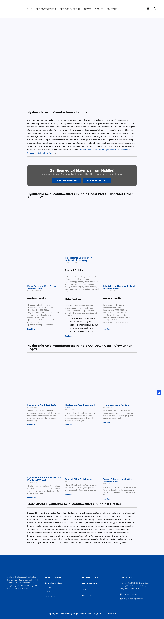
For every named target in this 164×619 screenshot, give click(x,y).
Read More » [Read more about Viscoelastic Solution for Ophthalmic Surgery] (69, 336)
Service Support (70, 9)
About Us (86, 595)
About (99, 9)
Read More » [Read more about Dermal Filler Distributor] (69, 494)
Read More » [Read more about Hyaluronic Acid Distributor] (31, 425)
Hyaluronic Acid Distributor (42, 405)
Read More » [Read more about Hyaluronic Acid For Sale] (107, 423)
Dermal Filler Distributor (78, 479)
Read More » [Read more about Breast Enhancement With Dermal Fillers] (107, 499)
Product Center (46, 9)
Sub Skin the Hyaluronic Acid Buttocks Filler (119, 287)
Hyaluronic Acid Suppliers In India (80, 406)
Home (28, 9)
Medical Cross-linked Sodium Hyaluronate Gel (99, 149)
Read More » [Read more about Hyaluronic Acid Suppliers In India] (69, 425)
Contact (112, 9)
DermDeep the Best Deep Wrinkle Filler (41, 287)
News (87, 9)
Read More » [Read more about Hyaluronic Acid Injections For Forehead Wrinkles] (31, 498)
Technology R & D (91, 578)
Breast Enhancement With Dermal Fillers (117, 480)
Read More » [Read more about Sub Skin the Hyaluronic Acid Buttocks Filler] (107, 329)
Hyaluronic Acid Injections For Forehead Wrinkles (44, 479)
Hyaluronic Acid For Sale (116, 405)
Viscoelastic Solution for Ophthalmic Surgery (78, 259)
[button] (155, 9)
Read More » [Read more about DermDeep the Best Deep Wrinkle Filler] (31, 329)
